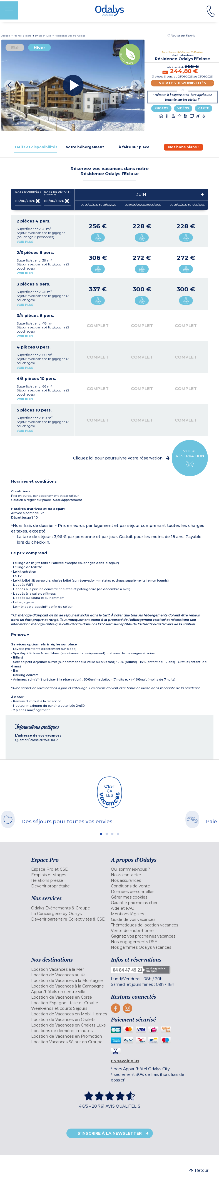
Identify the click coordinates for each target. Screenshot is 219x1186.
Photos (161, 108)
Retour (198, 1170)
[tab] (35, 147)
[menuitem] (69, 869)
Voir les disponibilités (182, 83)
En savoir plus (125, 1061)
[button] (181, 35)
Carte (203, 108)
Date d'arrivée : (28, 192)
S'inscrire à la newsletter (110, 1133)
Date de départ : (57, 193)
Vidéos (183, 108)
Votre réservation (190, 458)
